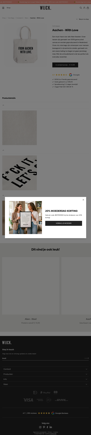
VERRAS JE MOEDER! (63, 223)
